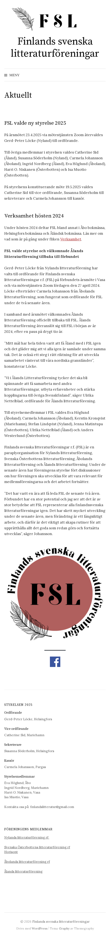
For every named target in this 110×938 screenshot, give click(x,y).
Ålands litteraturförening (23, 871)
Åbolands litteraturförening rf (27, 862)
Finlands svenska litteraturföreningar (55, 47)
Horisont (11, 852)
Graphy (64, 928)
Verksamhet (70, 239)
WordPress (40, 928)
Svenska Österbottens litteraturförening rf (37, 847)
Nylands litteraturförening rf (26, 837)
